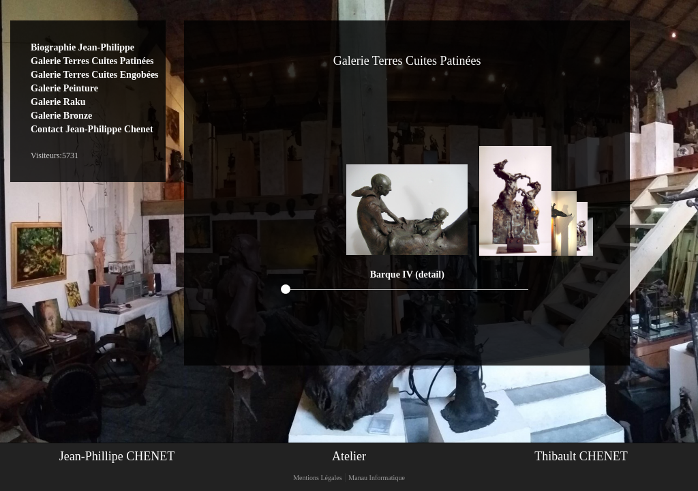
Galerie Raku (58, 102)
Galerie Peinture (64, 88)
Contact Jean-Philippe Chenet (92, 129)
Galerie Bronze (61, 115)
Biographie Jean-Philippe (82, 47)
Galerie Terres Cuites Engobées (95, 75)
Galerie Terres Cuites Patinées (92, 61)
